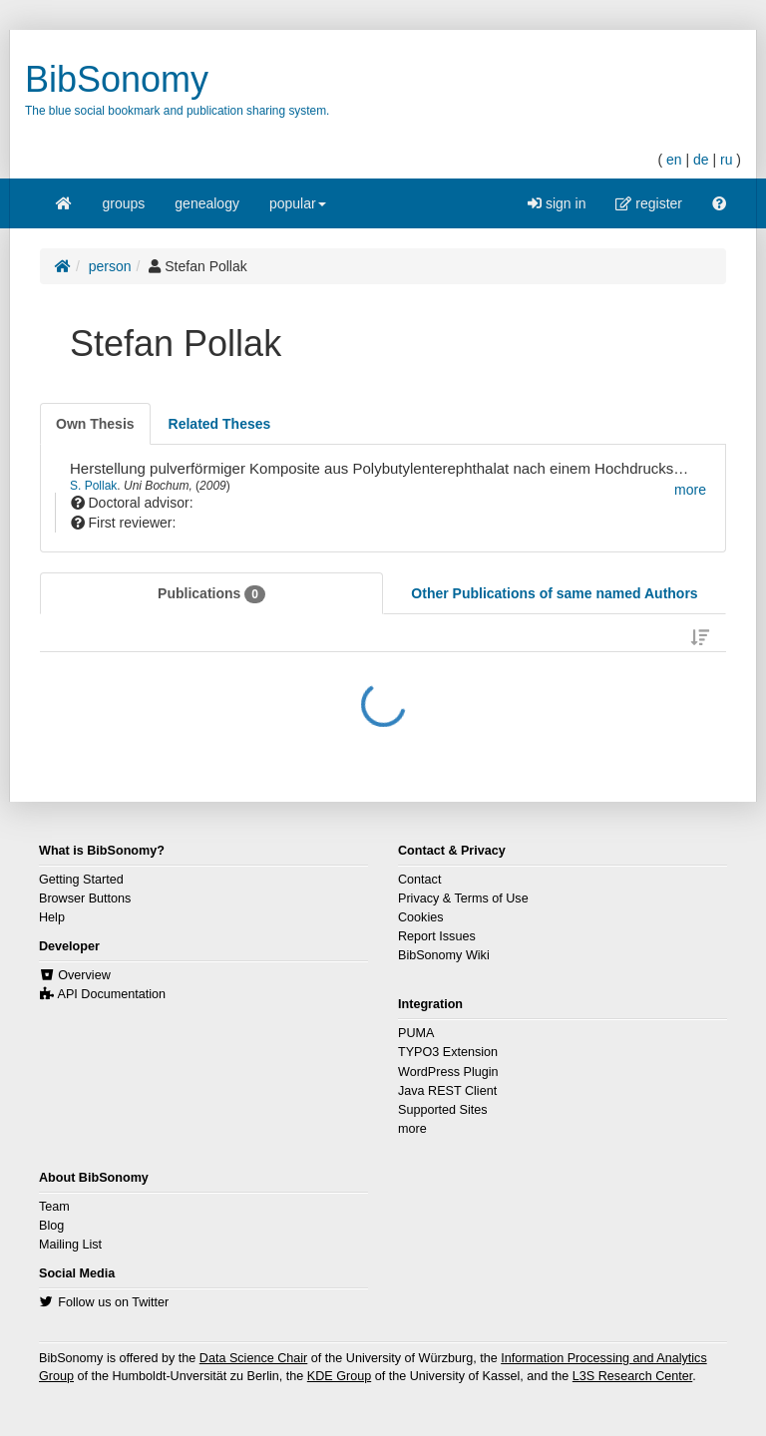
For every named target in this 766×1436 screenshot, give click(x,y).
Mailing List (70, 1245)
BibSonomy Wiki (444, 955)
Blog (51, 1226)
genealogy (207, 203)
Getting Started (81, 880)
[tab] (95, 424)
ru (726, 160)
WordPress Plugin (448, 1072)
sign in (556, 203)
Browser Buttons (85, 898)
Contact (419, 880)
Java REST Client (447, 1091)
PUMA (416, 1033)
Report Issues (437, 936)
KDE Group (339, 1376)
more (412, 1129)
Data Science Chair (253, 1358)
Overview (84, 975)
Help (52, 917)
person (110, 266)
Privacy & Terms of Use (463, 898)
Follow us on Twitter (113, 1302)
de (701, 160)
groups (124, 203)
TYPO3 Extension (448, 1052)
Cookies (421, 917)
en (674, 160)
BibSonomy (116, 79)
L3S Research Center (632, 1376)
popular (297, 209)
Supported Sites (443, 1110)
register (648, 203)
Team (54, 1207)
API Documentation (112, 994)
